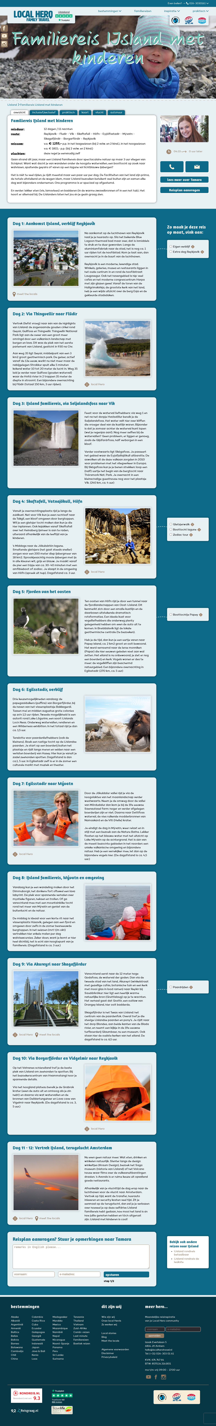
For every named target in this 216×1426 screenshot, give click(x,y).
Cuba (35, 1324)
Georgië (36, 1336)
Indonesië (37, 1343)
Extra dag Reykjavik (185, 252)
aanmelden (154, 1335)
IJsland (12, 105)
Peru (55, 1351)
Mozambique (60, 1328)
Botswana (17, 1347)
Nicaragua (59, 1340)
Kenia (35, 1355)
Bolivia (15, 1340)
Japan (35, 1347)
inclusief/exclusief (44, 112)
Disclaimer (107, 1353)
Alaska (15, 1317)
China (14, 1359)
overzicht (20, 112)
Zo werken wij (109, 1324)
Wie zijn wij (108, 1317)
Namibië (58, 1332)
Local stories (108, 1333)
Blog (104, 1337)
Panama (57, 1347)
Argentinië (17, 1324)
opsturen (112, 1274)
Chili (13, 1355)
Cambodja (17, 1351)
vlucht (99, 112)
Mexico (57, 1324)
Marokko (57, 1321)
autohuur (116, 112)
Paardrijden (179, 987)
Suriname (58, 1359)
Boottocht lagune (183, 529)
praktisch (201, 11)
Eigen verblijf (180, 246)
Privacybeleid (109, 1357)
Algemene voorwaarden (115, 1349)
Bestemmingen (109, 11)
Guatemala (38, 1340)
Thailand (78, 1321)
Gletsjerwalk (180, 524)
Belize (14, 1336)
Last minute (80, 1336)
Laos (34, 1359)
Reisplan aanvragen (184, 190)
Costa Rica (38, 1321)
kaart (85, 112)
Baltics (15, 1332)
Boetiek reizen (81, 1343)
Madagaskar (60, 1317)
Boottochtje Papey (184, 614)
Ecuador (36, 1328)
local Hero (94, 384)
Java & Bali (38, 1351)
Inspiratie (172, 11)
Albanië (15, 1321)
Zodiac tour (179, 535)
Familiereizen (142, 11)
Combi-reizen (81, 1332)
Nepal (56, 1336)
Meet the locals (110, 1341)
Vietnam (78, 1324)
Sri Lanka (58, 1355)
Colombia (37, 1317)
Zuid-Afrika (80, 1328)
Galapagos (38, 1332)
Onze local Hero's (111, 1321)
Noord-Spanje (61, 1343)
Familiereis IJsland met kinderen (41, 105)
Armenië (16, 1328)
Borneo (15, 1343)
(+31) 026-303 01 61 (161, 1353)
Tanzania (78, 1317)
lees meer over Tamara (184, 179)
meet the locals (25, 294)
